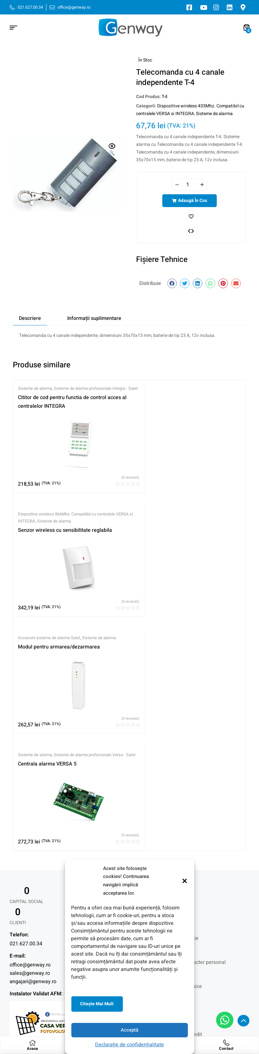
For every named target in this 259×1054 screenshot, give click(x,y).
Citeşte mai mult (97, 1003)
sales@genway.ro (30, 764)
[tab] (30, 318)
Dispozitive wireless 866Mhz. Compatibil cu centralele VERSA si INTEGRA (132, 395)
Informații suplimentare (94, 318)
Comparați (191, 231)
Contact (226, 1048)
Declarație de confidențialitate (129, 1045)
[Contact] (226, 1043)
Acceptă (129, 1029)
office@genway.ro (30, 755)
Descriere (30, 318)
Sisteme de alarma (214, 113)
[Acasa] (32, 1043)
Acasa (32, 1048)
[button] (185, 881)
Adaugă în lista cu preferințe (191, 216)
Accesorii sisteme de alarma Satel (49, 530)
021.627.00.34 (26, 734)
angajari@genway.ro (33, 772)
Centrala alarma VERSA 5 (131, 546)
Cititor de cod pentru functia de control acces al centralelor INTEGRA (50, 413)
